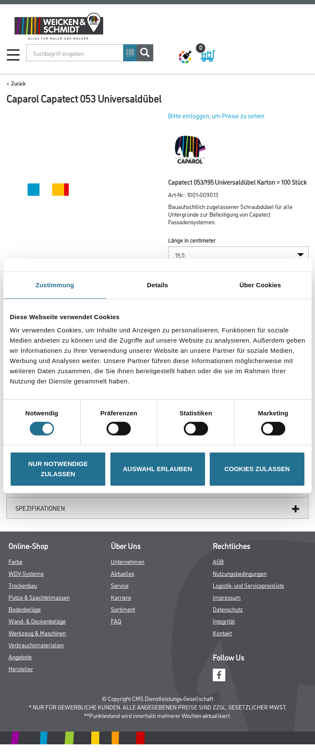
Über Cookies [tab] (260, 285)
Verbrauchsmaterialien (36, 644)
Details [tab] (157, 285)
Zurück (18, 83)
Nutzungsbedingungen (240, 573)
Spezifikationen (40, 507)
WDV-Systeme (26, 573)
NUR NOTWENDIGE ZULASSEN (58, 469)
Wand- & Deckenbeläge (37, 621)
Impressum (227, 597)
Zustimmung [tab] (55, 285)
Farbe (15, 561)
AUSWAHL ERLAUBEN (157, 468)
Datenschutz (228, 609)
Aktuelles (122, 573)
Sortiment (123, 609)
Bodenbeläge (24, 609)
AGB (218, 561)
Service (120, 585)
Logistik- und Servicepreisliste (248, 585)
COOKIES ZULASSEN (257, 468)
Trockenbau (22, 585)
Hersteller (20, 668)
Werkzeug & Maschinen (37, 633)
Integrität (224, 621)
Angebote (20, 656)
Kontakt (222, 633)
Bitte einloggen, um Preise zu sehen (216, 115)
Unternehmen (127, 561)
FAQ (116, 621)
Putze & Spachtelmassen (39, 597)
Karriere (121, 597)
